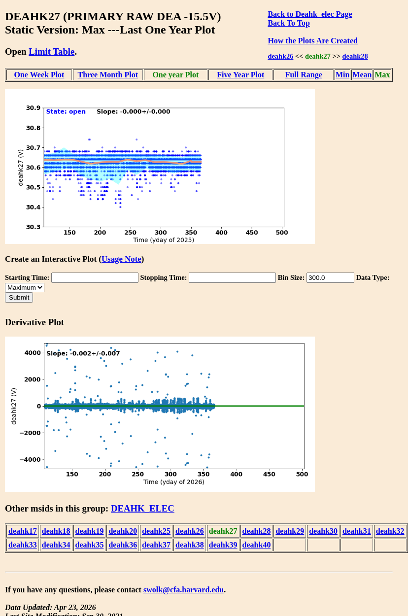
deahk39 (223, 545)
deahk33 (22, 545)
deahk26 (280, 56)
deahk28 (355, 56)
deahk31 (356, 531)
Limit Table (51, 51)
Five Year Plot (240, 74)
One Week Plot (39, 74)
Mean (362, 74)
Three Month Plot (108, 74)
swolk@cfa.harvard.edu (183, 589)
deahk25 (156, 531)
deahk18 (56, 531)
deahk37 (156, 545)
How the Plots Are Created (312, 40)
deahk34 (56, 545)
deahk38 (189, 545)
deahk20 (122, 531)
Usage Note (121, 259)
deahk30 (323, 531)
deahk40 (256, 545)
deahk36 (122, 545)
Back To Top (288, 23)
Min (342, 74)
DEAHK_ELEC (142, 508)
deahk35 (89, 545)
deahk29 (289, 531)
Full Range (303, 74)
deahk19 (89, 531)
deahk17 (22, 531)
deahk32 (390, 531)
